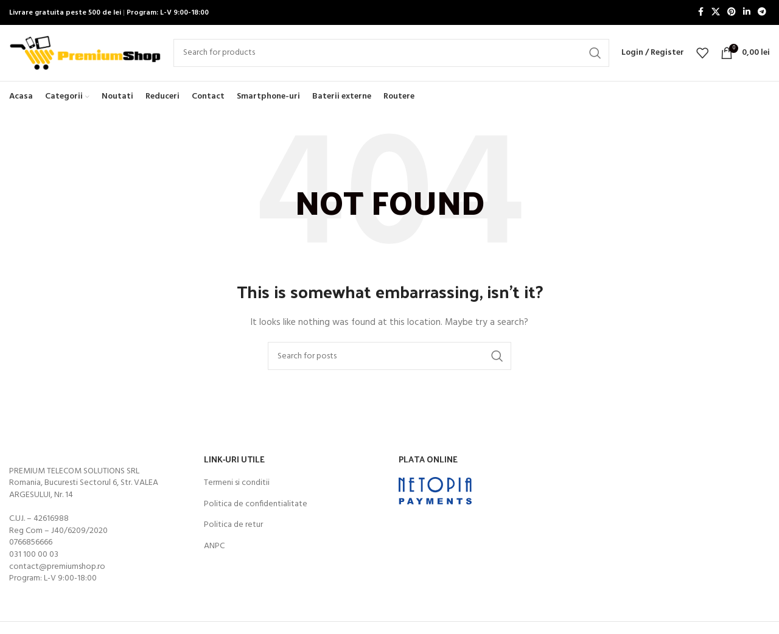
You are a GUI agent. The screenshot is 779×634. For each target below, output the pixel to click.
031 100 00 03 (33, 563)
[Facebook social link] (700, 13)
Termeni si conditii (237, 492)
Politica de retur (233, 534)
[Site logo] (85, 57)
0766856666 (30, 551)
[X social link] (716, 13)
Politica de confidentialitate (255, 512)
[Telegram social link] (762, 13)
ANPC (214, 554)
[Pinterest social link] (731, 13)
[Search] (391, 57)
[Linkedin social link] (746, 13)
